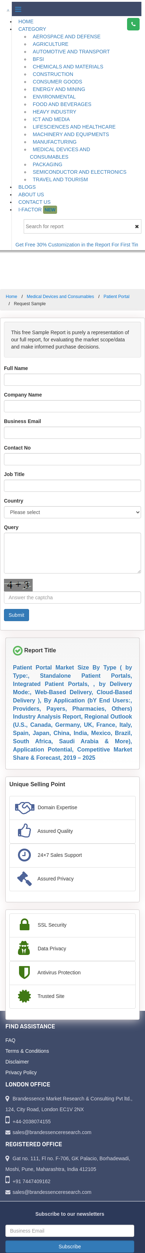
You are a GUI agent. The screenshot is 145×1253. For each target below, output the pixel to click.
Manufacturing (54, 142)
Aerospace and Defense (66, 36)
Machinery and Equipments (71, 134)
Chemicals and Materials (68, 66)
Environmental (54, 97)
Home (25, 21)
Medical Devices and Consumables (60, 153)
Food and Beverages (62, 104)
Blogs (27, 187)
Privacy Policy (21, 1072)
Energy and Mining (59, 89)
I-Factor (37, 210)
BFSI (38, 59)
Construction (53, 74)
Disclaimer (17, 1062)
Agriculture (50, 44)
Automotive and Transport (71, 51)
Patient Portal (117, 296)
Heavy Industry (54, 112)
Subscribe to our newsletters (69, 1214)
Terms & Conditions (27, 1051)
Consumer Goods (57, 82)
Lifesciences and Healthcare (74, 127)
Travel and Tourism (60, 179)
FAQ (10, 1040)
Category (32, 29)
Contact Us (34, 202)
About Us (31, 194)
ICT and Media (51, 119)
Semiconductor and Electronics (79, 172)
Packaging (47, 164)
